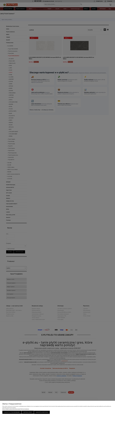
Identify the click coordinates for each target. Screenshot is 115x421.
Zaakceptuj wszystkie (42, 412)
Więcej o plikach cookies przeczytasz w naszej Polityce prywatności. (15, 409)
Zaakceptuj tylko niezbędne (12, 412)
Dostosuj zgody (27, 412)
